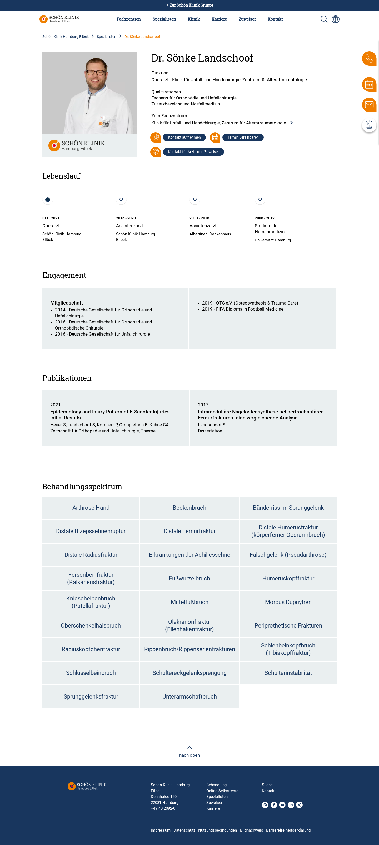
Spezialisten (164, 19)
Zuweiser (247, 19)
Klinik (194, 19)
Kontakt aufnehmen (184, 137)
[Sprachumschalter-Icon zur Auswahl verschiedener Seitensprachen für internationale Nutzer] (336, 19)
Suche (267, 784)
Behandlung (216, 784)
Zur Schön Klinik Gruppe (189, 5)
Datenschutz (184, 830)
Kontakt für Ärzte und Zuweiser (193, 152)
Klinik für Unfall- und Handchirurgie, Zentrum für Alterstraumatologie (222, 123)
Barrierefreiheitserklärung (288, 830)
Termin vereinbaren (243, 137)
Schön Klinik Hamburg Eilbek (65, 36)
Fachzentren (129, 19)
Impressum (161, 830)
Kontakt (275, 19)
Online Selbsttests (222, 790)
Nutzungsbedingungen (217, 830)
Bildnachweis (251, 830)
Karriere (219, 19)
